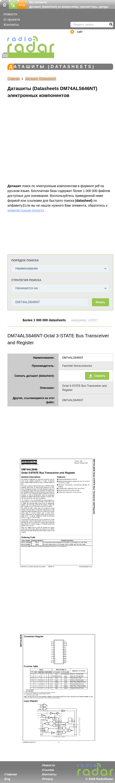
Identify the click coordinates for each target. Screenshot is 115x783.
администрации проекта (25, 210)
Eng (7, 779)
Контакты (11, 24)
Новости (10, 14)
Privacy (47, 779)
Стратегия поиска (26, 280)
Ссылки (48, 770)
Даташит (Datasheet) (40, 79)
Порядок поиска (25, 260)
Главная (13, 79)
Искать (100, 302)
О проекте (12, 19)
